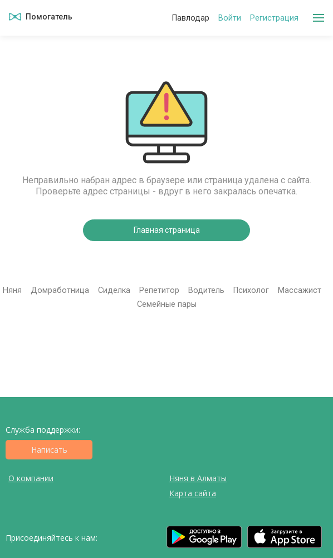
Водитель (206, 290)
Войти (229, 18)
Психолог (251, 290)
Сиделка (114, 290)
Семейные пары (167, 304)
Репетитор (159, 290)
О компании (30, 478)
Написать (49, 449)
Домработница (60, 290)
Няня (12, 290)
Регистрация (274, 18)
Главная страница (167, 230)
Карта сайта (192, 493)
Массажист (299, 290)
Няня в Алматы (198, 478)
